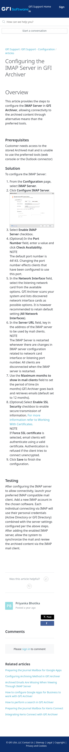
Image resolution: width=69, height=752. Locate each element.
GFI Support (12, 49)
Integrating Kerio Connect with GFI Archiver (31, 714)
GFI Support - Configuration (38, 49)
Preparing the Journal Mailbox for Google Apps (33, 670)
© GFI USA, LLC (14, 742)
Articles (9, 53)
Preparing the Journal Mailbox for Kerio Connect (34, 708)
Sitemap (40, 742)
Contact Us (27, 742)
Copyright (60, 742)
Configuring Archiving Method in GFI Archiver (32, 676)
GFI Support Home (40, 6)
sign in (26, 649)
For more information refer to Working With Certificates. (29, 419)
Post (47, 617)
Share (48, 624)
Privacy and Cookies (36, 745)
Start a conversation (34, 30)
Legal (49, 742)
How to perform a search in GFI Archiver (29, 702)
